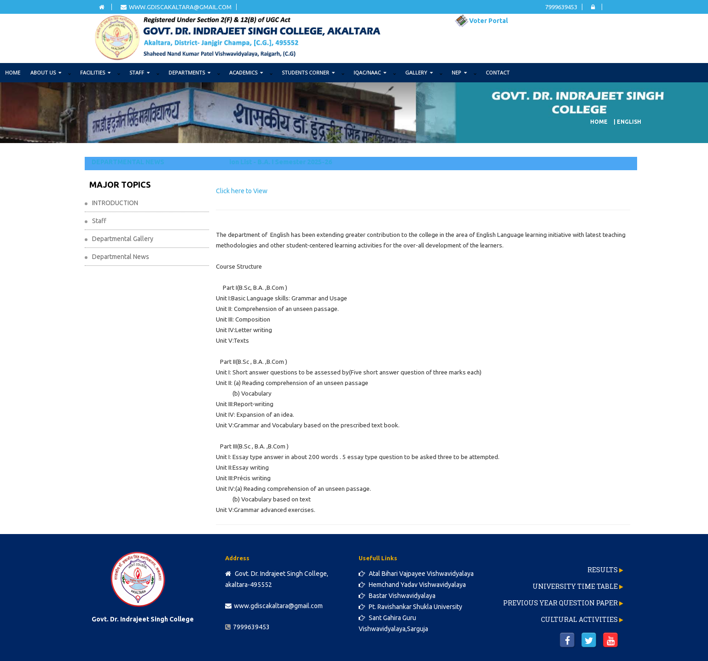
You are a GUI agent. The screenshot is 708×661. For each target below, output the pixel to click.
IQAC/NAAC (370, 72)
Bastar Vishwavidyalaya (397, 595)
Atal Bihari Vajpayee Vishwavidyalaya (416, 573)
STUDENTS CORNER (308, 72)
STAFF (139, 72)
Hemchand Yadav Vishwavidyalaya (412, 584)
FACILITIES (95, 72)
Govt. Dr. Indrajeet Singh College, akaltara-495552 (276, 579)
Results (602, 569)
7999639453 (561, 7)
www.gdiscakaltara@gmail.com (176, 7)
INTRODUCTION (115, 203)
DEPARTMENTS (189, 72)
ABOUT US (45, 72)
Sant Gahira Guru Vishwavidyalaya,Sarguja (393, 623)
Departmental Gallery (122, 238)
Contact (498, 72)
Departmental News (120, 256)
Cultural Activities (579, 619)
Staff (99, 220)
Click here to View (241, 191)
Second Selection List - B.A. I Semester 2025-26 (264, 162)
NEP (459, 72)
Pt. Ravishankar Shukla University (410, 606)
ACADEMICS (246, 72)
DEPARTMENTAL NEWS (128, 162)
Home (12, 72)
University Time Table (575, 586)
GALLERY (419, 72)
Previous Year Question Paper (560, 602)
